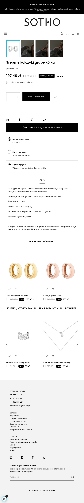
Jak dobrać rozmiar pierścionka (23, 442)
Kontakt (13, 413)
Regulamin (14, 416)
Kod (9, 69)
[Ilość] (13, 97)
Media (12, 445)
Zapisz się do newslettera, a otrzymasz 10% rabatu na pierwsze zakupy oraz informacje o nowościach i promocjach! (42, 9)
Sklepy (12, 450)
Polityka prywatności (19, 418)
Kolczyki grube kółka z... (53, 296)
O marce (13, 436)
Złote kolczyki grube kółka (17, 296)
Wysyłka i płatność (18, 421)
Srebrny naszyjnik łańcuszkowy (56, 363)
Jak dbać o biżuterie (18, 439)
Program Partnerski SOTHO (21, 430)
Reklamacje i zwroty (18, 424)
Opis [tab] (42, 180)
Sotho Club (14, 427)
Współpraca (15, 448)
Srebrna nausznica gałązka (18, 363)
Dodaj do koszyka (36, 97)
